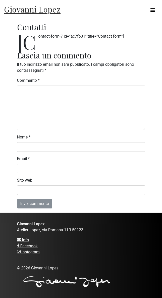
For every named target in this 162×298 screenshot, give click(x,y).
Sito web (24, 180)
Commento (28, 80)
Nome (24, 137)
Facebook (27, 246)
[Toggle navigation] (152, 10)
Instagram (28, 252)
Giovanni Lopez (32, 9)
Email (23, 158)
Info (23, 240)
